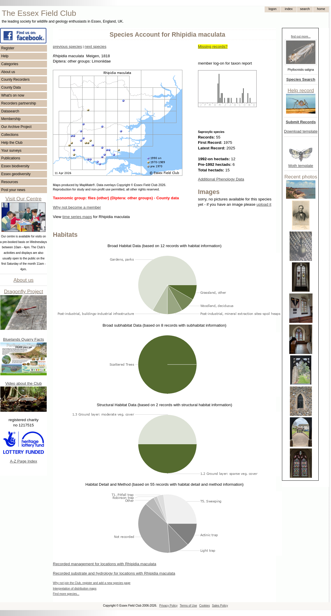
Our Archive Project (16, 127)
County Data (11, 87)
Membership (11, 119)
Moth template (300, 165)
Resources (9, 182)
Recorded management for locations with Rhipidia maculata (104, 564)
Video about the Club (23, 383)
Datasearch (10, 111)
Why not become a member (77, 207)
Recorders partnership (18, 103)
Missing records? (213, 46)
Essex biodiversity (15, 166)
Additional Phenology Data (221, 179)
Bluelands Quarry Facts (23, 339)
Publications (10, 158)
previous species (67, 46)
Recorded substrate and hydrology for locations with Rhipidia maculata (114, 573)
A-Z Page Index (23, 461)
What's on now (12, 95)
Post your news (13, 190)
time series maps (77, 217)
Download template (300, 131)
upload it (263, 204)
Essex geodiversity (16, 174)
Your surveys (11, 150)
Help (5, 56)
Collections (10, 135)
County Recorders (15, 79)
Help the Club (12, 143)
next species (95, 46)
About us (8, 72)
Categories (9, 64)
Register (7, 48)
